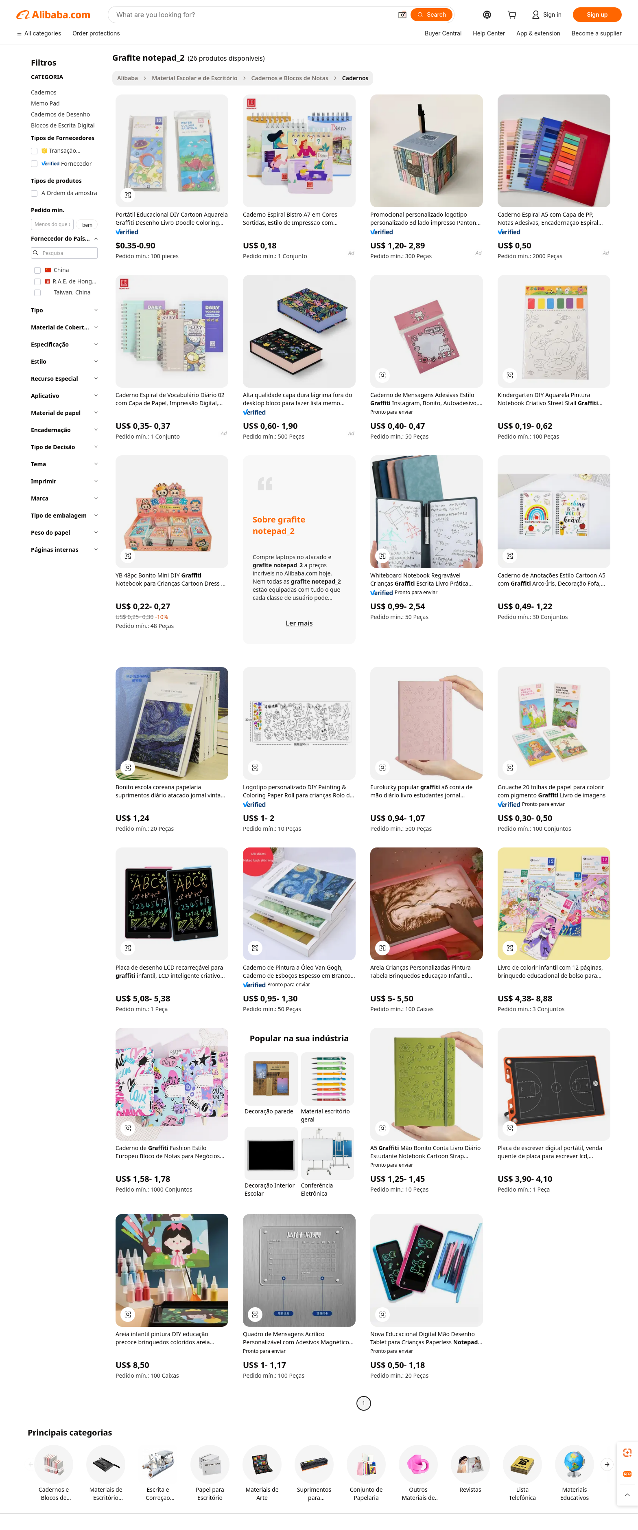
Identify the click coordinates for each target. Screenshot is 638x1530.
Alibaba (127, 78)
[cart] (513, 15)
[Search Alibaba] (253, 14)
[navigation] (62, 731)
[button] (402, 15)
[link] (627, 1452)
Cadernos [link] (355, 78)
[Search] (431, 14)
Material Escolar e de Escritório (194, 78)
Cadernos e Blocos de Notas (289, 78)
